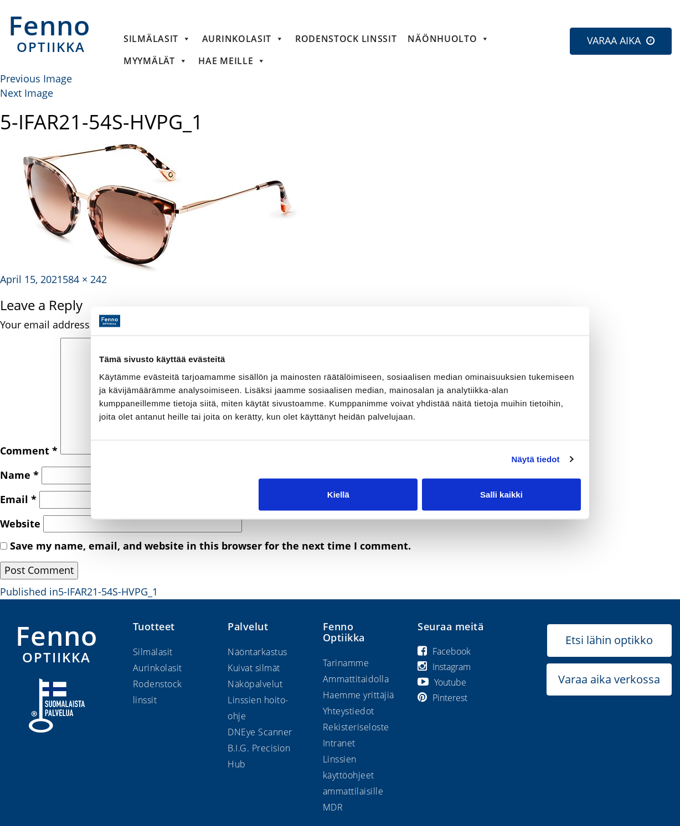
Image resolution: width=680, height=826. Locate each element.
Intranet (339, 743)
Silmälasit (157, 39)
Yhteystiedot (348, 711)
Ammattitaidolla (356, 679)
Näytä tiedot (536, 459)
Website (20, 523)
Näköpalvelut (255, 684)
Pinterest (442, 698)
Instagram (444, 667)
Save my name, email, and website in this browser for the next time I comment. (210, 545)
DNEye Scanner (260, 732)
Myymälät (155, 61)
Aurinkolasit (243, 39)
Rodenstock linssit (346, 39)
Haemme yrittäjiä (358, 695)
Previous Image (36, 78)
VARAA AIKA (614, 40)
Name (19, 475)
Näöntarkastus (257, 652)
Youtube (442, 682)
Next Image (26, 93)
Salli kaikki (501, 494)
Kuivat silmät (254, 668)
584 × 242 (85, 279)
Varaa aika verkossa (609, 679)
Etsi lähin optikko (609, 639)
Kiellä (338, 494)
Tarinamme (346, 663)
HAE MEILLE (232, 61)
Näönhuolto (449, 39)
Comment (29, 450)
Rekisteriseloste (356, 727)
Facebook (444, 651)
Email (18, 499)
